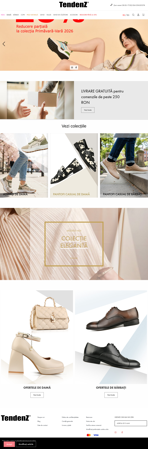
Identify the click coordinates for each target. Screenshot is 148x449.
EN (128, 15)
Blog (39, 421)
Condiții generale (67, 421)
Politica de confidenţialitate (70, 417)
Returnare (89, 417)
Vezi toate (88, 110)
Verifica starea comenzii (93, 425)
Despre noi (41, 417)
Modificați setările (26, 444)
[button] (144, 44)
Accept (9, 444)
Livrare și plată (66, 425)
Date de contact (42, 425)
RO (124, 15)
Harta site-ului (90, 421)
